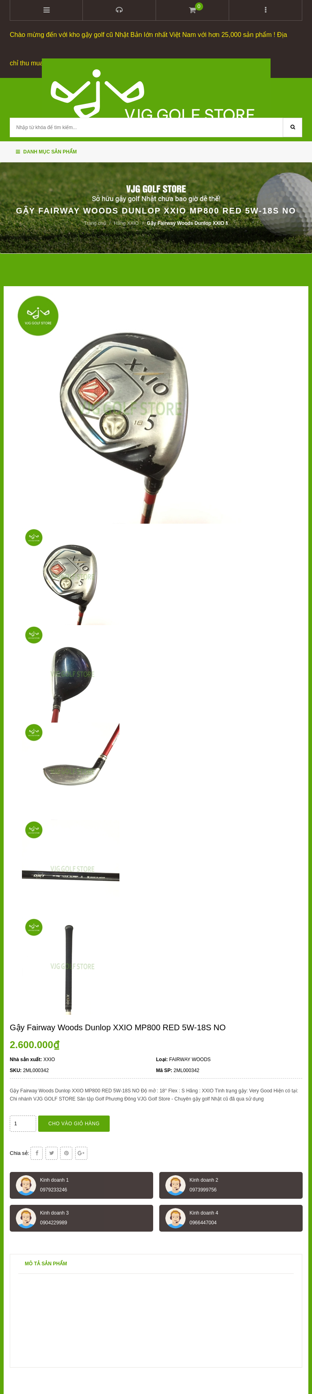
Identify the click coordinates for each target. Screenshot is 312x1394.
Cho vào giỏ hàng (74, 1123)
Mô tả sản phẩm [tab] (46, 1264)
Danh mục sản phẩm (46, 152)
